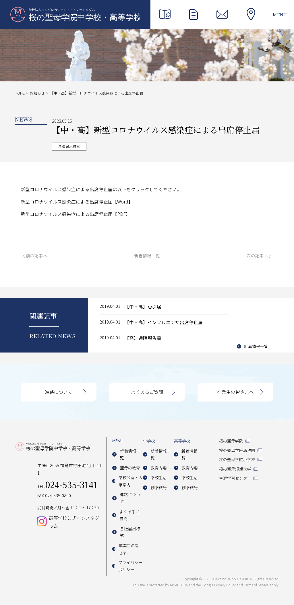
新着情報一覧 (147, 256)
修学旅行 (159, 487)
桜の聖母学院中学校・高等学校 (75, 14)
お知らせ (37, 93)
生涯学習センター (235, 478)
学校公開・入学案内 (131, 481)
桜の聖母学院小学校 (237, 459)
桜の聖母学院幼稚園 (237, 450)
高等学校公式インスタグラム (74, 522)
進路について (58, 392)
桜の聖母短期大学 (235, 469)
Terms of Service (256, 584)
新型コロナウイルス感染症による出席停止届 (67, 201)
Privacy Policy (225, 584)
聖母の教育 (130, 468)
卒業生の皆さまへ (235, 392)
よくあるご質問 (147, 392)
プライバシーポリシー (130, 565)
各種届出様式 (69, 146)
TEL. (67, 486)
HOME (20, 93)
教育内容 (159, 468)
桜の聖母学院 (231, 441)
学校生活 (159, 477)
